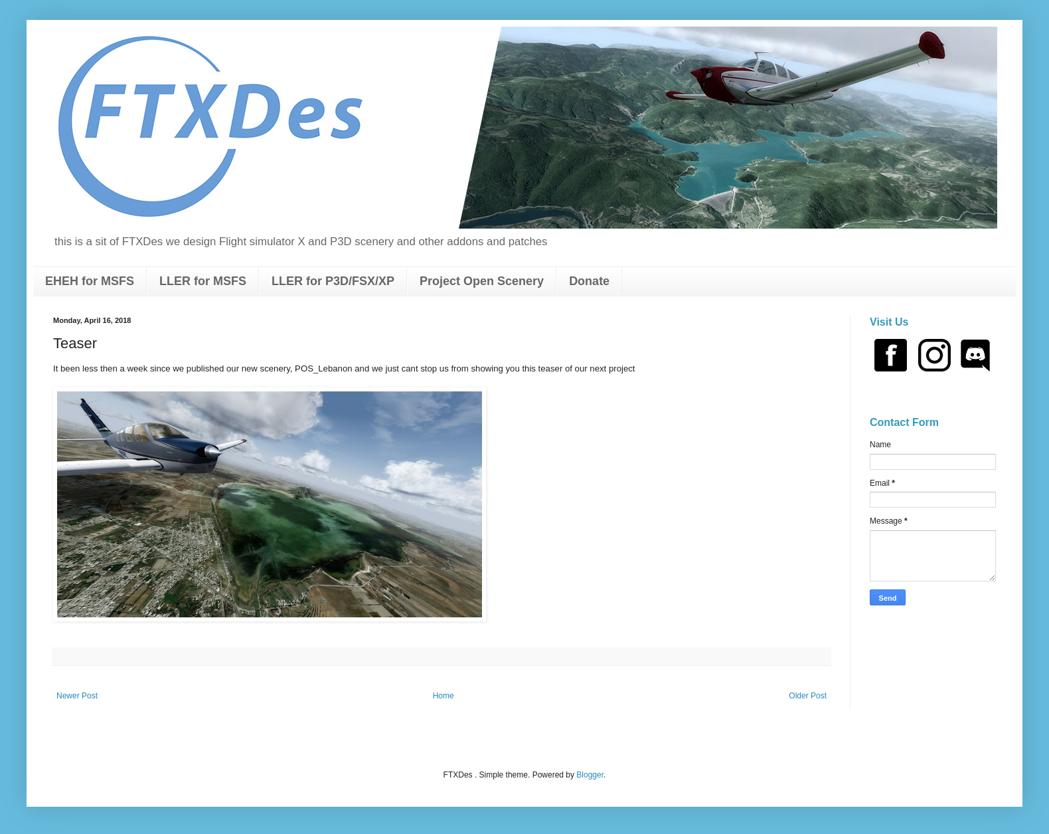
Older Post (808, 695)
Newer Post (77, 695)
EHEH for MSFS (89, 281)
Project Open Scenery (482, 281)
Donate (589, 281)
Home (443, 695)
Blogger (590, 775)
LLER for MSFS (202, 281)
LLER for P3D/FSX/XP (333, 281)
